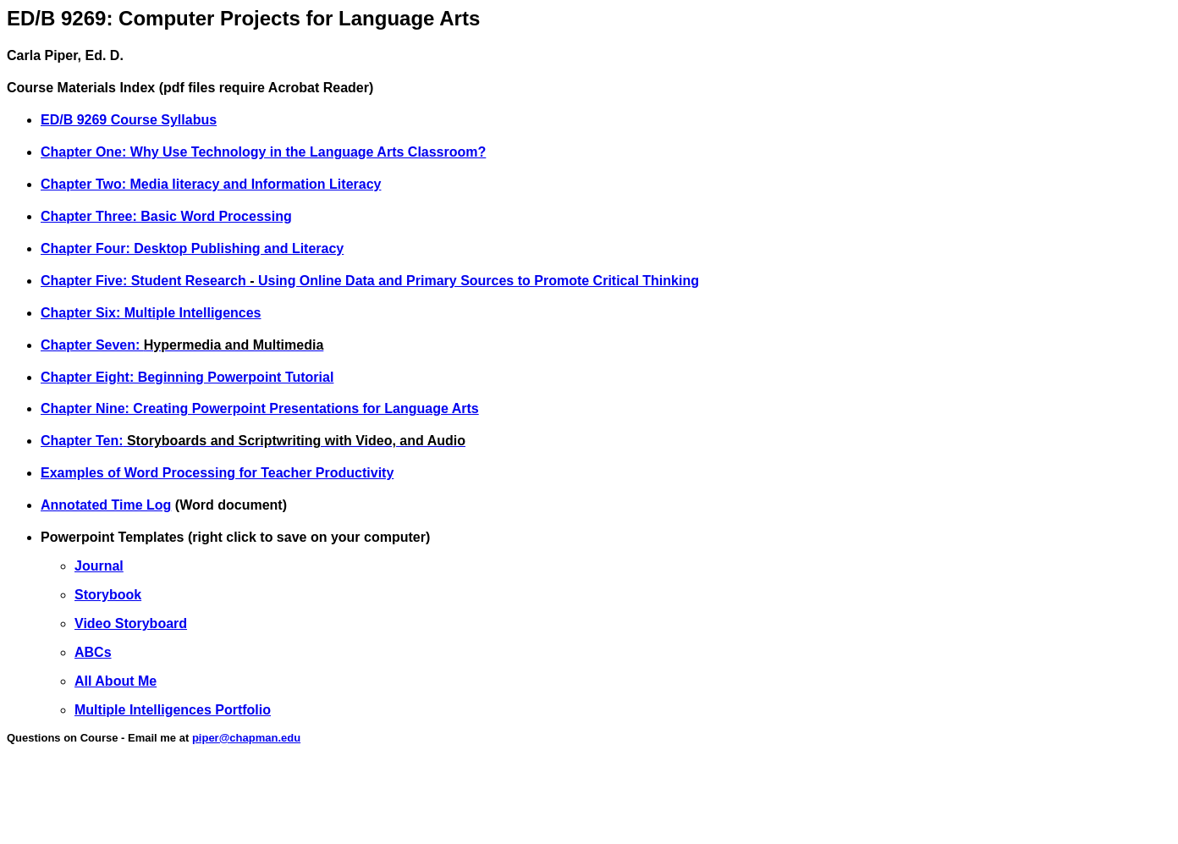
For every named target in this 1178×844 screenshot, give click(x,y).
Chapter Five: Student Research (143, 280)
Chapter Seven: (92, 345)
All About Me (115, 681)
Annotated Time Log (106, 505)
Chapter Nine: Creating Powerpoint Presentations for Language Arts (260, 408)
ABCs (93, 652)
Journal (99, 566)
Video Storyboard (130, 623)
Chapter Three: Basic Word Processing (166, 216)
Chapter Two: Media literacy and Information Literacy (211, 184)
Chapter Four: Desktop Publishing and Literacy (192, 248)
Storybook (107, 594)
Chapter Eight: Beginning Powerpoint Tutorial (187, 377)
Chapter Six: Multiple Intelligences (151, 313)
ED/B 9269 (76, 120)
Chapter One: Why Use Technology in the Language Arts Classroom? (263, 152)
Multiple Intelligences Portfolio (172, 710)
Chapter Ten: (253, 440)
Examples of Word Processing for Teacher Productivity (217, 473)
